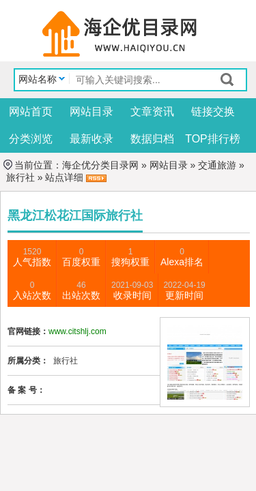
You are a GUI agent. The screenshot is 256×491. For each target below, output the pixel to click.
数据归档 (152, 139)
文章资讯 (152, 111)
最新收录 (91, 139)
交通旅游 (217, 165)
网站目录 (91, 111)
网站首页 (31, 111)
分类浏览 (31, 139)
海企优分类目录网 (100, 165)
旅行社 (19, 177)
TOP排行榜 (212, 139)
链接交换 (213, 111)
